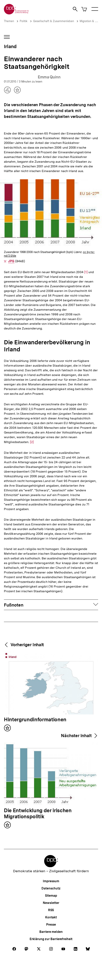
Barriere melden (51, 932)
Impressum (51, 881)
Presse (51, 924)
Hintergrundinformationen (35, 719)
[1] (86, 272)
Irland (10, 46)
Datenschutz (50, 888)
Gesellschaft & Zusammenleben (53, 21)
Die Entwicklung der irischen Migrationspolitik (37, 813)
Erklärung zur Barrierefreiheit (51, 939)
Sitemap (51, 895)
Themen (9, 21)
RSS (51, 910)
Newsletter (51, 903)
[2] (32, 442)
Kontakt (51, 917)
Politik (23, 21)
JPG (11, 261)
